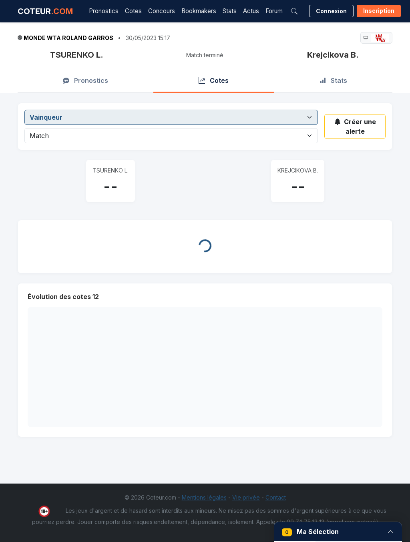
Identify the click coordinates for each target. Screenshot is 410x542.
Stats (230, 11)
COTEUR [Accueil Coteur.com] (45, 11)
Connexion (331, 11)
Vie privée (246, 497)
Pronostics (104, 11)
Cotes (133, 11)
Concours (161, 11)
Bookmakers (198, 11)
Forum (274, 11)
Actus (251, 11)
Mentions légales (204, 497)
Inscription (378, 10)
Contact (275, 497)
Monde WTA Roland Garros (68, 37)
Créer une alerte (355, 126)
